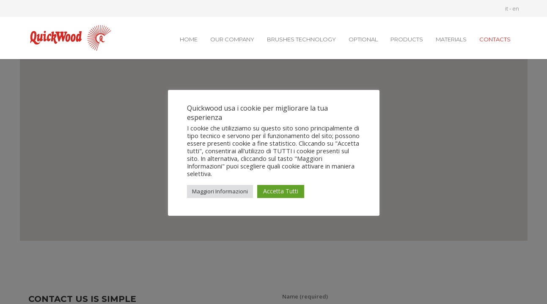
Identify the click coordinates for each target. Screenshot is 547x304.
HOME (189, 39)
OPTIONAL (363, 39)
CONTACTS (495, 39)
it (506, 8)
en (515, 8)
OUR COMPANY (232, 39)
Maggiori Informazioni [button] (220, 191)
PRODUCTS (406, 39)
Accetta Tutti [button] (280, 191)
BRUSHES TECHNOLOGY (301, 39)
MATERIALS (451, 39)
